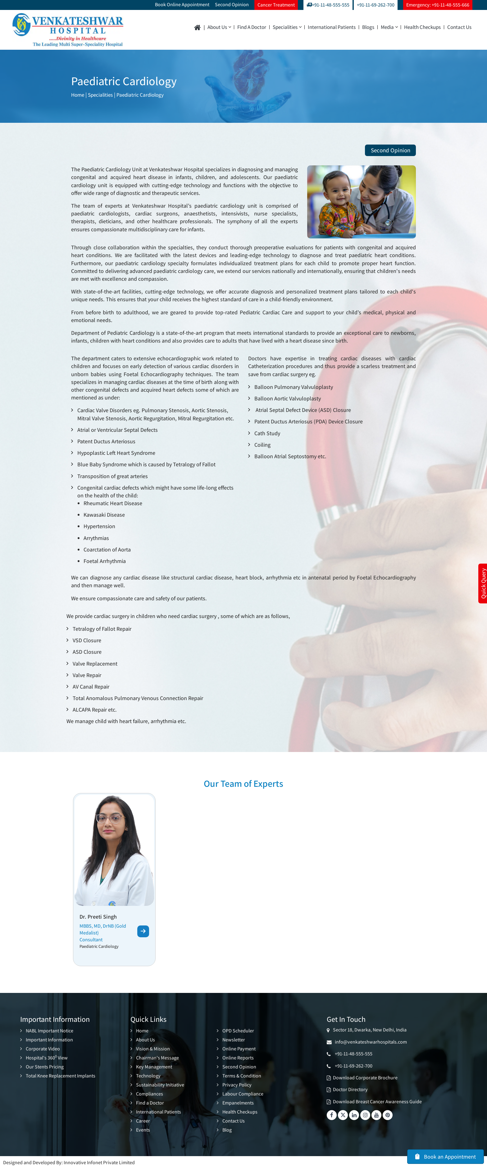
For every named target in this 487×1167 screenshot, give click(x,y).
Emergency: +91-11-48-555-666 (437, 5)
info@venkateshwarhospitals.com (370, 1042)
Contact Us (459, 27)
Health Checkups (422, 27)
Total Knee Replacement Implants (60, 1075)
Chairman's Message (157, 1057)
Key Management (154, 1066)
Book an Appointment (445, 1156)
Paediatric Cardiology (144, 94)
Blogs (368, 27)
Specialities (287, 27)
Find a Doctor (251, 27)
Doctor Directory (350, 1089)
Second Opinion (232, 4)
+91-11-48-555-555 (328, 5)
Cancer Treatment (276, 5)
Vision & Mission (153, 1048)
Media (389, 27)
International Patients (332, 27)
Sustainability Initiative (160, 1084)
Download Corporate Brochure (365, 1078)
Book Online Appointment (182, 4)
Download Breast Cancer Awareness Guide (377, 1102)
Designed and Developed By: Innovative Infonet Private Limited (69, 1160)
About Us (219, 27)
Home (78, 94)
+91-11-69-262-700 (375, 5)
